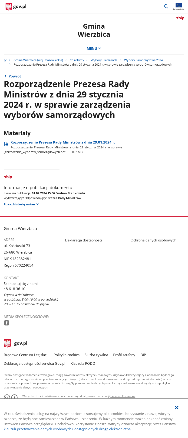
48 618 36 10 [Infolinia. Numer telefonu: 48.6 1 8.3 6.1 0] (14, 288)
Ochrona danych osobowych (153, 240)
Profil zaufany (124, 354)
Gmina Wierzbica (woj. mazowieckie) (38, 60)
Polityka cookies (66, 354)
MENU (94, 48)
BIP (143, 354)
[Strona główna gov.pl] (16, 7)
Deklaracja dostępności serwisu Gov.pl (34, 363)
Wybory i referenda (104, 60)
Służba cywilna (96, 354)
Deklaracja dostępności (83, 240)
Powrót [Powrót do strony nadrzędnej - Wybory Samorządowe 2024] (15, 76)
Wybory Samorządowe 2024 (143, 60)
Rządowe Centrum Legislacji (26, 354)
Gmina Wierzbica (94, 30)
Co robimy (77, 60)
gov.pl (15, 343)
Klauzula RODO (83, 363)
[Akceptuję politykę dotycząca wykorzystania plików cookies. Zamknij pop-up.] (176, 407)
